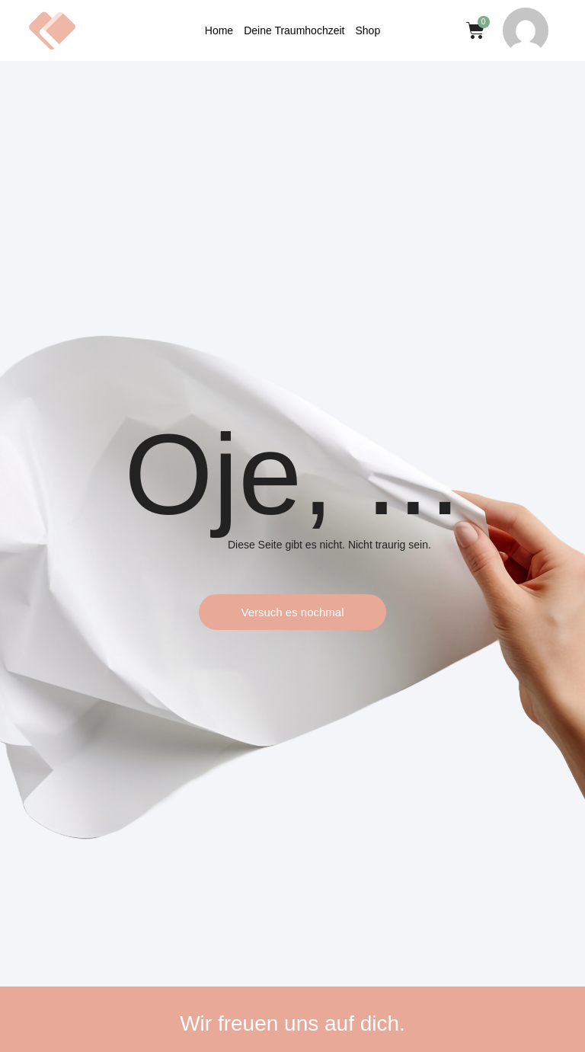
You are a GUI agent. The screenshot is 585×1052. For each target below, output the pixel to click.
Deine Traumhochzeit (294, 30)
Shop (367, 30)
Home (219, 30)
